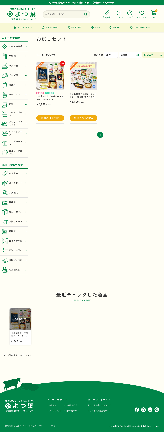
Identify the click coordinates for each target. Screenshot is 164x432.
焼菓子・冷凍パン (14, 152)
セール (97, 27)
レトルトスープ (14, 133)
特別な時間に (14, 250)
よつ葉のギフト (14, 143)
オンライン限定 (52, 27)
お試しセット (14, 221)
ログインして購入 (52, 118)
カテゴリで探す (23, 27)
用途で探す (12, 355)
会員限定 (14, 192)
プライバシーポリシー (48, 426)
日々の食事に (14, 241)
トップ (2, 355)
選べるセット (14, 183)
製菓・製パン (14, 212)
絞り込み (148, 55)
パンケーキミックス (14, 123)
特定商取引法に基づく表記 (15, 426)
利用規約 (32, 426)
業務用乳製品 (76, 27)
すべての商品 (14, 46)
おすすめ (14, 173)
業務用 (14, 202)
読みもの (116, 27)
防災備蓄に (14, 270)
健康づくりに (14, 260)
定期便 (14, 231)
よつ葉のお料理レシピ (142, 27)
